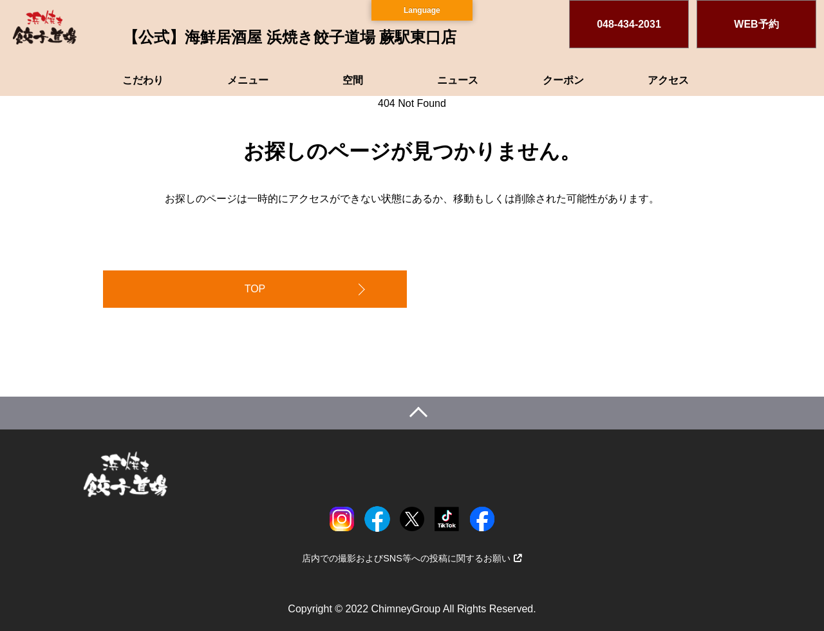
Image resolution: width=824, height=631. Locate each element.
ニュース (457, 80)
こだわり (143, 80)
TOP (255, 288)
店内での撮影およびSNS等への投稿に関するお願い (412, 558)
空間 (352, 80)
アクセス (668, 80)
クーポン (563, 80)
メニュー (247, 80)
